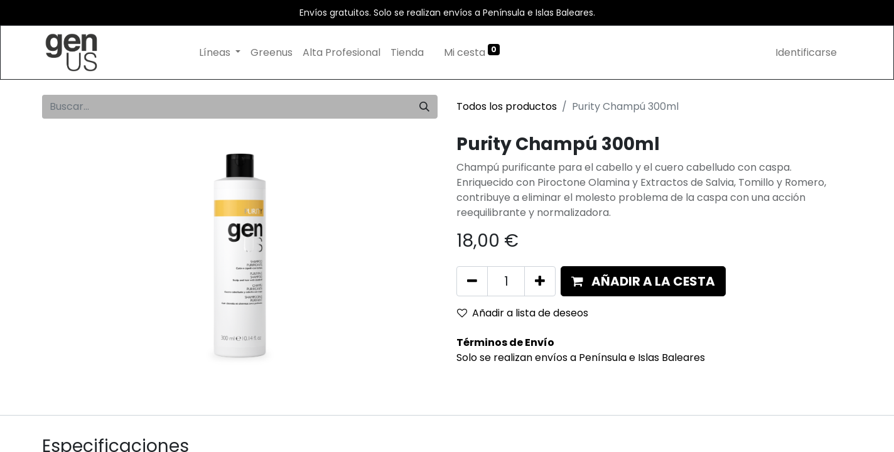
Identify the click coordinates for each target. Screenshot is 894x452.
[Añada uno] (540, 281)
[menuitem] (271, 52)
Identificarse (806, 52)
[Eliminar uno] (472, 281)
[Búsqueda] (424, 107)
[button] (643, 281)
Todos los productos (506, 106)
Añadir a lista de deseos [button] (522, 313)
